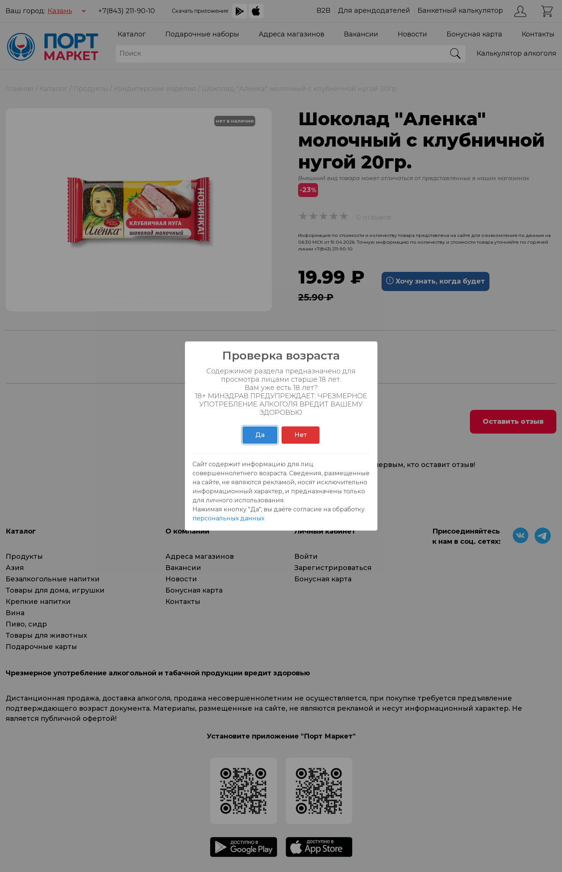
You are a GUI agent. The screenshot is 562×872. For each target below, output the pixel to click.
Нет (300, 434)
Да (260, 434)
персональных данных (228, 518)
